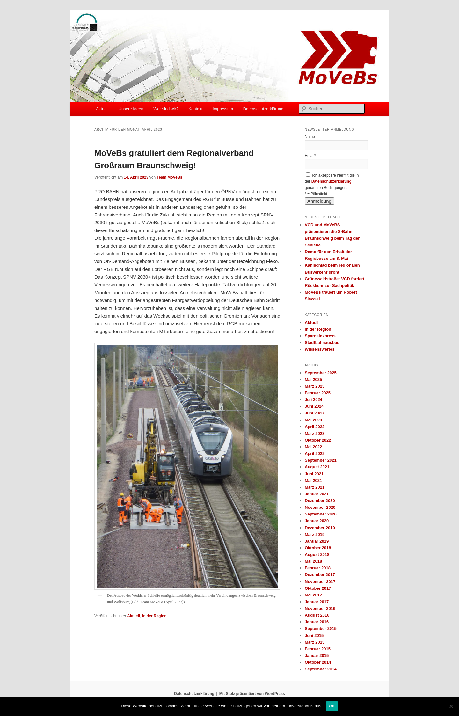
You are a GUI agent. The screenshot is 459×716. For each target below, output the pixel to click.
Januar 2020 (317, 520)
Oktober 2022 (318, 440)
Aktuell (102, 108)
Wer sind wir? (165, 108)
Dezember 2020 (320, 500)
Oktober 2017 (318, 588)
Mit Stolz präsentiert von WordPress (252, 693)
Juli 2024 (313, 399)
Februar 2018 (318, 568)
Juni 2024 (314, 406)
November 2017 (320, 581)
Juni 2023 (314, 413)
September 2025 (321, 372)
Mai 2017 (313, 595)
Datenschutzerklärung (263, 108)
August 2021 (317, 466)
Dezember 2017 (320, 574)
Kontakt (195, 108)
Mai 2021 (313, 480)
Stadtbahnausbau (322, 342)
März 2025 (314, 386)
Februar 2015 (318, 649)
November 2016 (320, 608)
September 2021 (321, 460)
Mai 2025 (313, 379)
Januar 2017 (317, 601)
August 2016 (317, 615)
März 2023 (314, 433)
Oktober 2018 (318, 547)
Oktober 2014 (318, 662)
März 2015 (314, 642)
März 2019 (314, 534)
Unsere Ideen (131, 108)
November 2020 (320, 507)
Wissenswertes (320, 349)
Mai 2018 (313, 561)
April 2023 (314, 426)
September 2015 (321, 628)
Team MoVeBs (169, 177)
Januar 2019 (317, 541)
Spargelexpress (320, 335)
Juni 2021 (314, 473)
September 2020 (321, 514)
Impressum (223, 108)
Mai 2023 (313, 420)
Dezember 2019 (320, 527)
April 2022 (314, 453)
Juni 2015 (314, 635)
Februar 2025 (318, 393)
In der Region (154, 616)
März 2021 (314, 487)
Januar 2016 (317, 621)
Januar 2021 (317, 494)
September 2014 (321, 669)
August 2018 (317, 554)
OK (332, 706)
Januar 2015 (317, 655)
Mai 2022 (313, 446)
